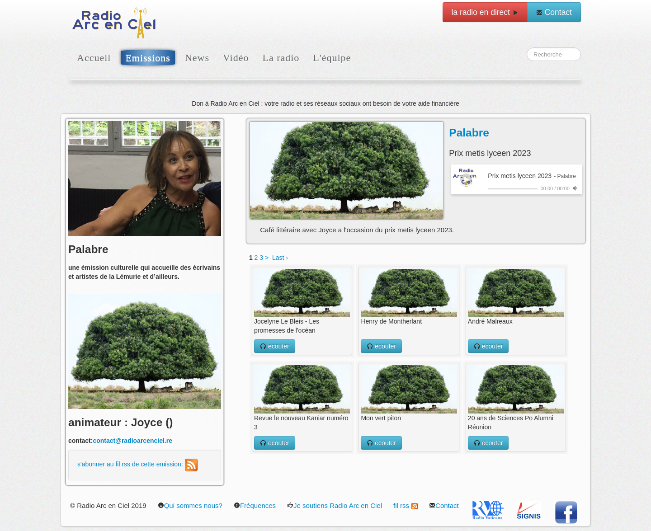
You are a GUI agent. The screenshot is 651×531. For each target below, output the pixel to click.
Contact (554, 12)
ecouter (274, 346)
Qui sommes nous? (190, 505)
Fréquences (255, 505)
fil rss (405, 505)
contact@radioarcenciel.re (132, 440)
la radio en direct (485, 12)
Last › (280, 257)
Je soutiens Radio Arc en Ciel (334, 505)
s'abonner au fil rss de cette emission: (137, 464)
